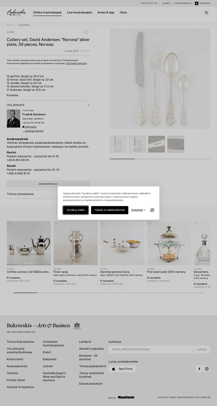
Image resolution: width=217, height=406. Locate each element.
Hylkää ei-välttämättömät (110, 210)
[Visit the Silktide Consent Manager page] (152, 210)
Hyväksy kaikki (76, 210)
